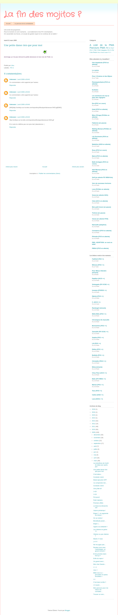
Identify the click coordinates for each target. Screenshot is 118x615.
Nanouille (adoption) (99, 225)
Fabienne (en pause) (99, 123)
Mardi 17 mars (98, 539)
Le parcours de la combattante (24, 23)
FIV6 (98, 50)
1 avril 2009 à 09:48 (23, 104)
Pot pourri (96, 497)
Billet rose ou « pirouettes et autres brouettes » (100, 574)
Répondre (12, 85)
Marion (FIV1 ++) (97, 385)
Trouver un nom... (99, 594)
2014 (94, 418)
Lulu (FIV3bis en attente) (100, 189)
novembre (97, 437)
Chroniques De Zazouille (100, 320)
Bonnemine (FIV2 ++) (99, 326)
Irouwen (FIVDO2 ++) (99, 290)
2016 (94, 412)
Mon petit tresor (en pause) (101, 207)
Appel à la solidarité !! (100, 527)
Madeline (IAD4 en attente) (101, 144)
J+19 (95, 494)
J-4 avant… (97, 585)
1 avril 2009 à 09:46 (23, 92)
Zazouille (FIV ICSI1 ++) (100, 331)
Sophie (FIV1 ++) (98, 337)
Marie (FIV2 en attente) (100, 156)
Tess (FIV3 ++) (97, 391)
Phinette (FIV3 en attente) (101, 236)
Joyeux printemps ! (99, 510)
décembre (97, 435)
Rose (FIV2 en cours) (99, 150)
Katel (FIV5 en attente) (100, 109)
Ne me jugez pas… (99, 544)
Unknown (12, 79)
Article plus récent (11, 167)
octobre (96, 440)
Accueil (8, 23)
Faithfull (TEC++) (98, 259)
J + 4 (95, 567)
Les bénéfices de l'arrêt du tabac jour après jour (100, 464)
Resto (95, 52)
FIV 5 (109, 50)
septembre (97, 443)
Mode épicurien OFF (100, 480)
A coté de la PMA (102, 45)
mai (95, 455)
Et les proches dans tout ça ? (99, 555)
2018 (94, 409)
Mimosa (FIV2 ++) (98, 265)
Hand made (104, 52)
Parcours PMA (97, 47)
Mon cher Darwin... (99, 564)
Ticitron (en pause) (98, 213)
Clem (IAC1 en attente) (100, 201)
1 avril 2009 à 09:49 (23, 117)
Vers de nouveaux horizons (101, 183)
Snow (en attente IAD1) (100, 195)
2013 (94, 421)
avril (95, 458)
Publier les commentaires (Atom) (49, 173)
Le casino (95, 70)
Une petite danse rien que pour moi (100, 470)
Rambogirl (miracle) (99, 308)
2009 (94, 432)
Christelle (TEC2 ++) (99, 361)
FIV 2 (12, 68)
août (95, 446)
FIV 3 (91, 50)
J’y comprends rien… (100, 483)
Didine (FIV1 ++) (97, 349)
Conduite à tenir (98, 477)
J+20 (95, 491)
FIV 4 (109, 52)
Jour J (95, 570)
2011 (94, 426)
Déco (99, 52)
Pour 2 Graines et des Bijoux (102, 76)
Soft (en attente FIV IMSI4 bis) (102, 177)
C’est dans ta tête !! (99, 582)
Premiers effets (98, 503)
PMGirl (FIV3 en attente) (100, 248)
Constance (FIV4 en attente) (101, 230)
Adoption (104, 50)
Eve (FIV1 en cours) (99, 103)
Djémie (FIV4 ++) (97, 296)
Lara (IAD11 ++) (97, 399)
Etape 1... (96, 524)
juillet (95, 449)
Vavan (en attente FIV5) (100, 219)
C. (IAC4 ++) (96, 302)
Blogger (67, 610)
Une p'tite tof (97, 488)
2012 (94, 423)
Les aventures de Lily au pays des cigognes (100, 96)
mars (95, 460)
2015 (94, 415)
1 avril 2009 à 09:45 (23, 79)
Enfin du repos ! (98, 558)
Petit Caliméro (98, 500)
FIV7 (112, 48)
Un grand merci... (99, 561)
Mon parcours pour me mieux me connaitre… (100, 589)
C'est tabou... (97, 474)
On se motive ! (98, 518)
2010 (94, 429)
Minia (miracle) (97, 367)
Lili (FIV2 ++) (96, 343)
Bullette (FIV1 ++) (98, 355)
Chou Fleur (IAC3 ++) (99, 373)
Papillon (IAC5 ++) (98, 278)
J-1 (94, 579)
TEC (95, 50)
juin (95, 452)
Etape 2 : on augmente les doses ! (100, 514)
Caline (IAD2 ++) (97, 395)
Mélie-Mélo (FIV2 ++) (99, 314)
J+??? (95, 541)
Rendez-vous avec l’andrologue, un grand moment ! (99, 549)
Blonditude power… (99, 521)
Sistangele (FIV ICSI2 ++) (100, 284)
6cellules (95, 90)
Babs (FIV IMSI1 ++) (99, 379)
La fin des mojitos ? (42, 14)
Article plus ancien (78, 167)
